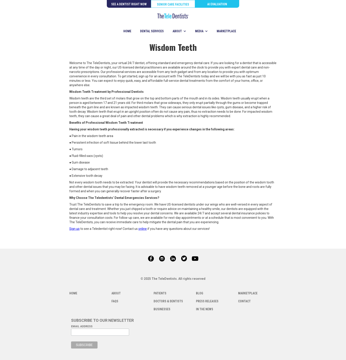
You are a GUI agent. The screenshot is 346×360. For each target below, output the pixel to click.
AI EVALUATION (217, 4)
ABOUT (116, 293)
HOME (127, 31)
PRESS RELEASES (207, 301)
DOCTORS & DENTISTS (168, 301)
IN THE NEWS (204, 309)
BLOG (199, 293)
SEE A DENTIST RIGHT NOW (129, 4)
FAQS (114, 301)
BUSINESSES (162, 309)
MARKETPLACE (226, 31)
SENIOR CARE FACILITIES (173, 4)
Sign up (74, 228)
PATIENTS (160, 293)
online (142, 228)
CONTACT (244, 301)
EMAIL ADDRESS (81, 326)
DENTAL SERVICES (152, 31)
